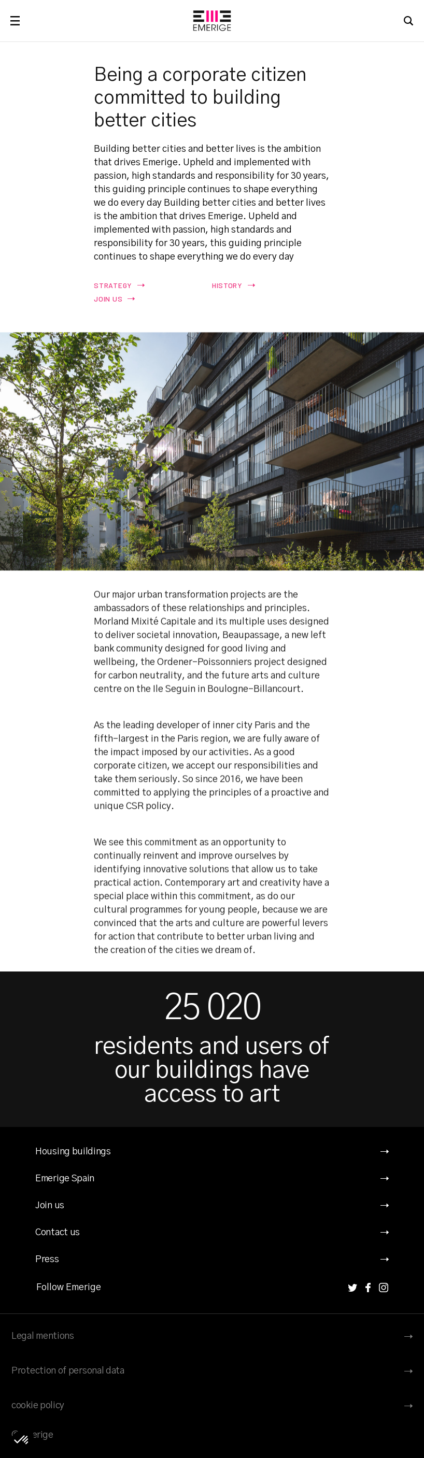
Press (47, 1259)
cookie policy (37, 1405)
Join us (49, 1205)
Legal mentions (42, 1336)
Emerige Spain (64, 1178)
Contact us (57, 1232)
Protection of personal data (67, 1371)
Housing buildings (73, 1151)
